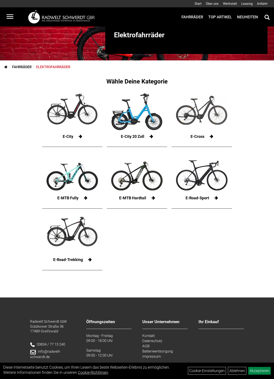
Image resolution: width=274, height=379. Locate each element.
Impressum (151, 356)
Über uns (212, 4)
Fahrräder (192, 17)
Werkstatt (230, 4)
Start (198, 4)
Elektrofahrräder (53, 67)
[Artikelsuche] (267, 18)
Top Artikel (220, 17)
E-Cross (197, 136)
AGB (145, 346)
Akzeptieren (259, 370)
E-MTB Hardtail (132, 198)
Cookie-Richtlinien (93, 372)
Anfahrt (262, 4)
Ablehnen (237, 370)
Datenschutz (152, 341)
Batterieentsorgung (157, 351)
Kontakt (148, 335)
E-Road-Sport (197, 198)
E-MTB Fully (68, 198)
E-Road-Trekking (68, 259)
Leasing (247, 4)
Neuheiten (247, 17)
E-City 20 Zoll (132, 136)
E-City (68, 136)
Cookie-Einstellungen (207, 370)
